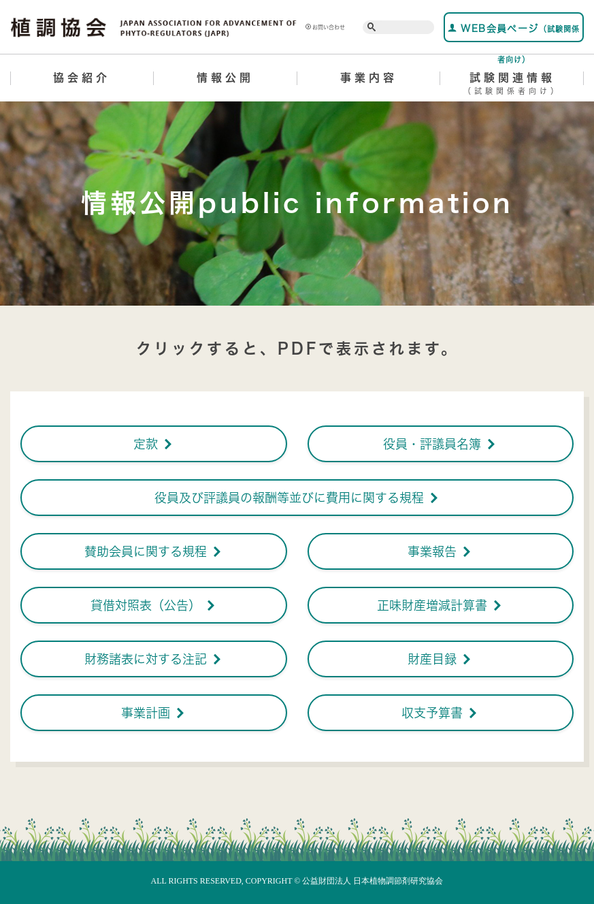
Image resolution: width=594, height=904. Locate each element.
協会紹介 (81, 77)
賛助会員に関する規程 (153, 551)
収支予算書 (440, 712)
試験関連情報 (512, 85)
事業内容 (368, 77)
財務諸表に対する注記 (153, 658)
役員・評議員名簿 (440, 443)
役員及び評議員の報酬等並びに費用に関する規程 (297, 497)
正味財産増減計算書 (440, 605)
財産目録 (440, 658)
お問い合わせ (325, 27)
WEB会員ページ (514, 32)
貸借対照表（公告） (153, 605)
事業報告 (440, 551)
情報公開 (225, 77)
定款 (153, 443)
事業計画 (153, 712)
